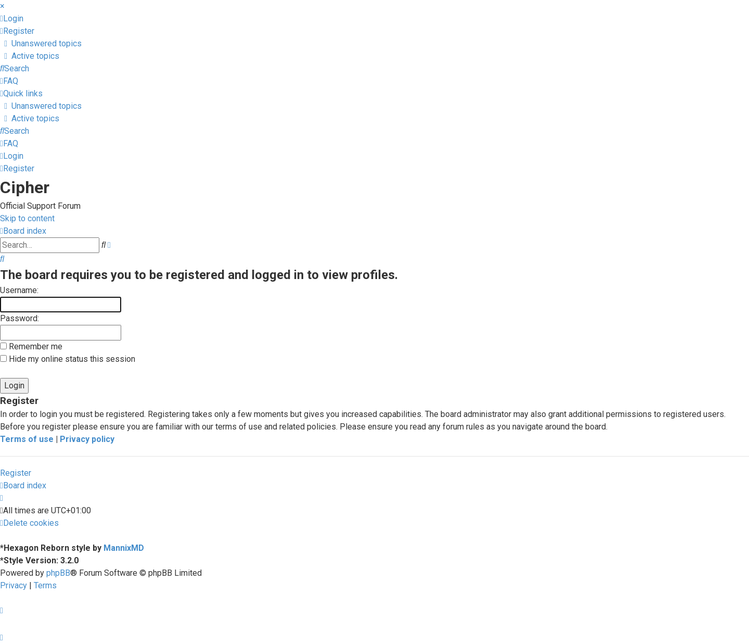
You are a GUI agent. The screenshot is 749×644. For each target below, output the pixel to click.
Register (15, 473)
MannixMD (124, 548)
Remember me (31, 346)
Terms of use (27, 439)
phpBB (58, 573)
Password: (19, 318)
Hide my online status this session (67, 359)
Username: (19, 290)
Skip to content (27, 218)
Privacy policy (87, 439)
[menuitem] (11, 18)
